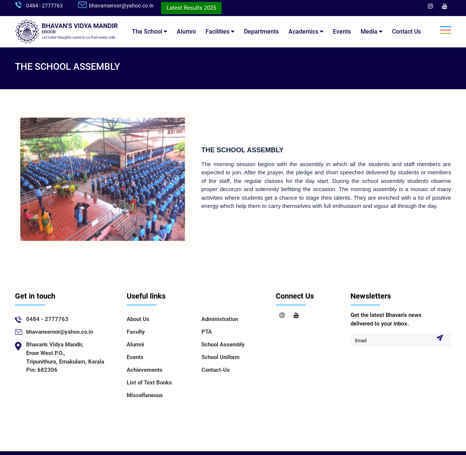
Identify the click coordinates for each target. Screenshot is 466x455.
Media (371, 31)
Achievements (145, 370)
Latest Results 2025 (191, 7)
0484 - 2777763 (44, 6)
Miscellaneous (145, 395)
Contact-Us (215, 370)
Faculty (136, 331)
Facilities (220, 31)
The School (149, 31)
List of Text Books (149, 382)
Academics (305, 31)
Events (342, 31)
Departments (261, 31)
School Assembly (223, 344)
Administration (219, 319)
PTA (206, 331)
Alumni (186, 31)
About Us (138, 319)
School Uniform (220, 357)
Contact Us (406, 31)
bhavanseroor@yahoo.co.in (121, 6)
